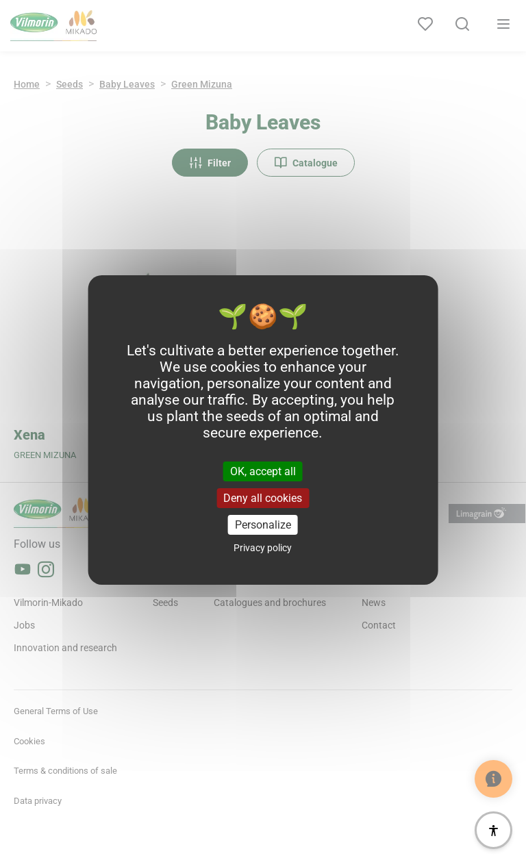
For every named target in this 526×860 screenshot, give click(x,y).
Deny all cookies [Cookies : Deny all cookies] (262, 498)
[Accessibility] (493, 830)
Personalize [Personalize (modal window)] (263, 524)
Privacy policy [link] (263, 547)
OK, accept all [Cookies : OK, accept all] (263, 470)
